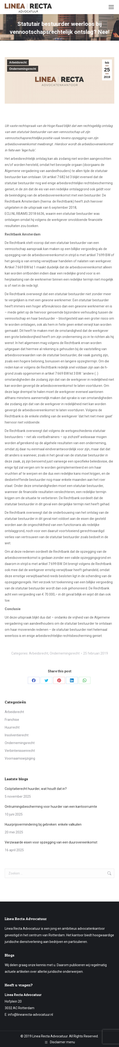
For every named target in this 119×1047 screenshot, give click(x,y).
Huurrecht (12, 727)
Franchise (12, 720)
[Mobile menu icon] (111, 7)
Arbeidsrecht (18, 62)
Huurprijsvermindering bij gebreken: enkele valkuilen (43, 824)
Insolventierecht (17, 735)
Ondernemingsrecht (22, 69)
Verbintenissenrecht (20, 751)
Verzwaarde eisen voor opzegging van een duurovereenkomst (51, 842)
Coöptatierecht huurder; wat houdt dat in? (36, 789)
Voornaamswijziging (20, 758)
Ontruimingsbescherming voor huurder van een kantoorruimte (51, 806)
